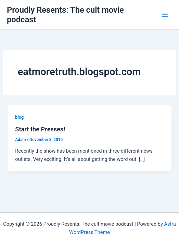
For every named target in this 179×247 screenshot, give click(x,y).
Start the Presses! (40, 129)
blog (19, 117)
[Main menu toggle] (165, 15)
